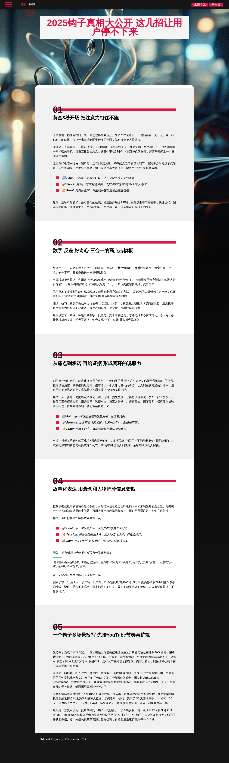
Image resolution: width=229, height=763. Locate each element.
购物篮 (216, 4)
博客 (23, 4)
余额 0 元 (200, 4)
